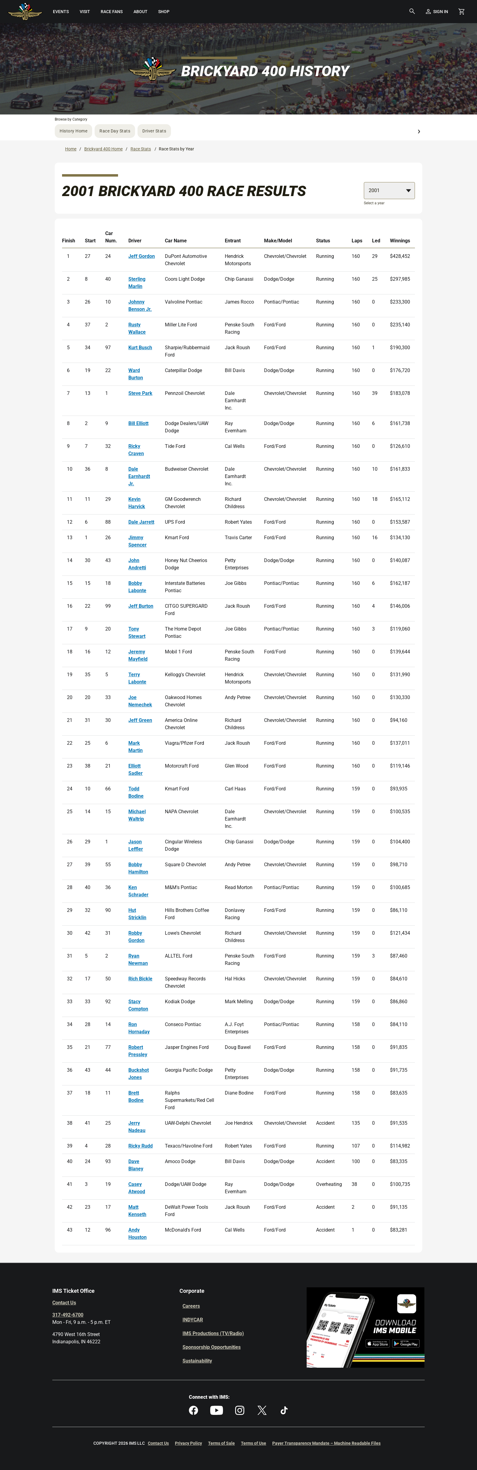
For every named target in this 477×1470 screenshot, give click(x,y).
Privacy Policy (188, 1443)
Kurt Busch (140, 347)
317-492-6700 (67, 1315)
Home (70, 148)
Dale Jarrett (141, 522)
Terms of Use (253, 1443)
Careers (191, 1306)
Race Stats (141, 148)
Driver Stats (154, 130)
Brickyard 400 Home (103, 148)
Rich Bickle (140, 979)
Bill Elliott (138, 423)
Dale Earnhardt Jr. (139, 476)
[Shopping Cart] (461, 11)
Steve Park (140, 393)
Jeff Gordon (141, 256)
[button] (412, 12)
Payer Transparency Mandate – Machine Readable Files (326, 1443)
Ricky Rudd (140, 1146)
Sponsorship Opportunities (212, 1347)
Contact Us (64, 1303)
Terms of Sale (221, 1443)
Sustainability (197, 1361)
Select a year (374, 203)
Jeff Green (140, 720)
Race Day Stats (114, 130)
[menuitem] (61, 11)
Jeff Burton (140, 606)
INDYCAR (193, 1320)
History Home (73, 130)
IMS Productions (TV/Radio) (213, 1333)
